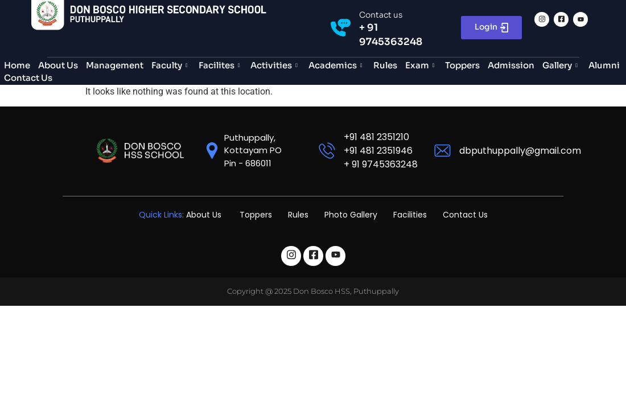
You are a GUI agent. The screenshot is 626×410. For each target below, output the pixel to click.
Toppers (462, 65)
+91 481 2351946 (378, 150)
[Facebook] (561, 19)
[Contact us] (341, 28)
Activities (275, 65)
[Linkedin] (580, 19)
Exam (421, 65)
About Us (58, 65)
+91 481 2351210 (376, 137)
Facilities (410, 214)
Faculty (171, 65)
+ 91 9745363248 (381, 164)
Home (17, 65)
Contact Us (28, 77)
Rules (385, 65)
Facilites (221, 65)
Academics (336, 65)
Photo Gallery (350, 214)
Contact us (380, 15)
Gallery (561, 65)
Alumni (604, 65)
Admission (511, 65)
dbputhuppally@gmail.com (520, 150)
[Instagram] (541, 19)
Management (114, 65)
